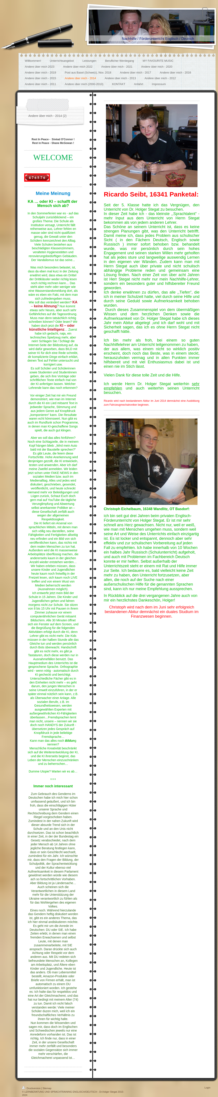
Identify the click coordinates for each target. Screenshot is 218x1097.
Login (207, 1087)
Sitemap (47, 1088)
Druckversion (31, 1088)
